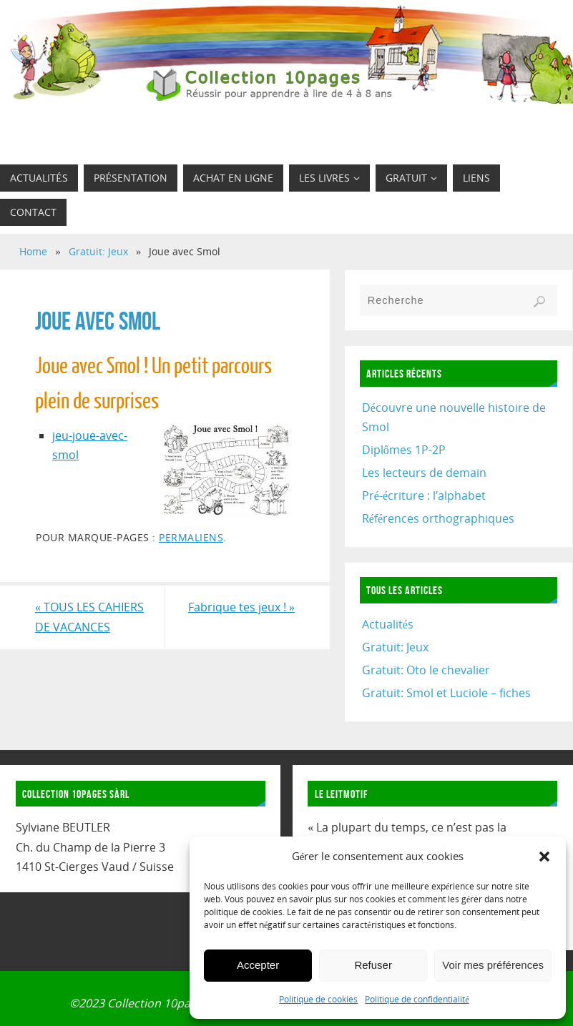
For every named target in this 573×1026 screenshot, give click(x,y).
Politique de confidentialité (417, 999)
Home (33, 251)
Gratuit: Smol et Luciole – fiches (446, 693)
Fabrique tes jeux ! (241, 607)
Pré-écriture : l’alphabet (424, 495)
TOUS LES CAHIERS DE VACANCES (89, 616)
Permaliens (191, 537)
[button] (544, 856)
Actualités (387, 624)
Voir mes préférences (493, 965)
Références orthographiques (438, 518)
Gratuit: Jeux (98, 251)
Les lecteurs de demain (424, 472)
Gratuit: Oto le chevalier (426, 670)
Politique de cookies (318, 999)
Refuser (373, 965)
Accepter (258, 965)
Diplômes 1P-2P (404, 450)
